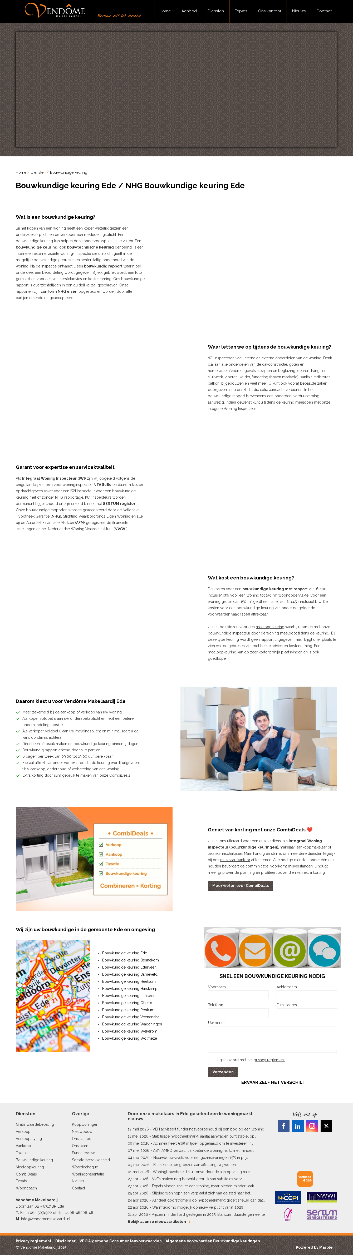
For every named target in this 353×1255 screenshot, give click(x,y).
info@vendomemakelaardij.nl (45, 1219)
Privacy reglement (33, 1241)
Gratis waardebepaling (35, 1124)
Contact (324, 11)
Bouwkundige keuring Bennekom (130, 960)
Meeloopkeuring (30, 1167)
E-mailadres (287, 1005)
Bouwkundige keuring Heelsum (129, 981)
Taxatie (21, 1153)
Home (165, 11)
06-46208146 (81, 1213)
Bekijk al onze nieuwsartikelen (159, 1221)
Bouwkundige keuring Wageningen (132, 1024)
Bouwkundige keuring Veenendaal (131, 1017)
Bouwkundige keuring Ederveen (129, 967)
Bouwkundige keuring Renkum (128, 1010)
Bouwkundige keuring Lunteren (128, 996)
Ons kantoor (269, 11)
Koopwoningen (85, 1124)
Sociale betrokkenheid (91, 1160)
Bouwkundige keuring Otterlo (127, 1003)
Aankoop (23, 1146)
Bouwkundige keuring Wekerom (129, 1031)
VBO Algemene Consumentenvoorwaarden (121, 1241)
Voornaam (217, 987)
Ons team (80, 1146)
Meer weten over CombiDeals (240, 886)
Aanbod (189, 11)
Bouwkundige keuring (68, 172)
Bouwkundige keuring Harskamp (130, 988)
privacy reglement (269, 1060)
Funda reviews (84, 1153)
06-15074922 (41, 1213)
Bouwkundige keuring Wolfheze (129, 1038)
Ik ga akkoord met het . (251, 1060)
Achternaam (287, 987)
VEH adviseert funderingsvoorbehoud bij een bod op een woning (208, 1129)
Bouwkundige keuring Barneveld (130, 974)
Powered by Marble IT (316, 1247)
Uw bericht (217, 1023)
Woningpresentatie (88, 1174)
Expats (241, 11)
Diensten (216, 11)
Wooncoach (26, 1188)
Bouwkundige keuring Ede (124, 953)
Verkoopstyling (29, 1139)
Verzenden (223, 1072)
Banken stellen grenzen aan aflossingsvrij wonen (194, 1165)
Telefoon (215, 1005)
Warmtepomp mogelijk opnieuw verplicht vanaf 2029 (197, 1207)
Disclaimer (65, 1241)
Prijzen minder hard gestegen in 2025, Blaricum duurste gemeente (208, 1214)
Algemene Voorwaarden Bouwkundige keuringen (213, 1241)
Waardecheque (85, 1167)
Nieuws (299, 11)
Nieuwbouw (82, 1131)
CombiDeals (26, 1174)
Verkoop (23, 1131)
